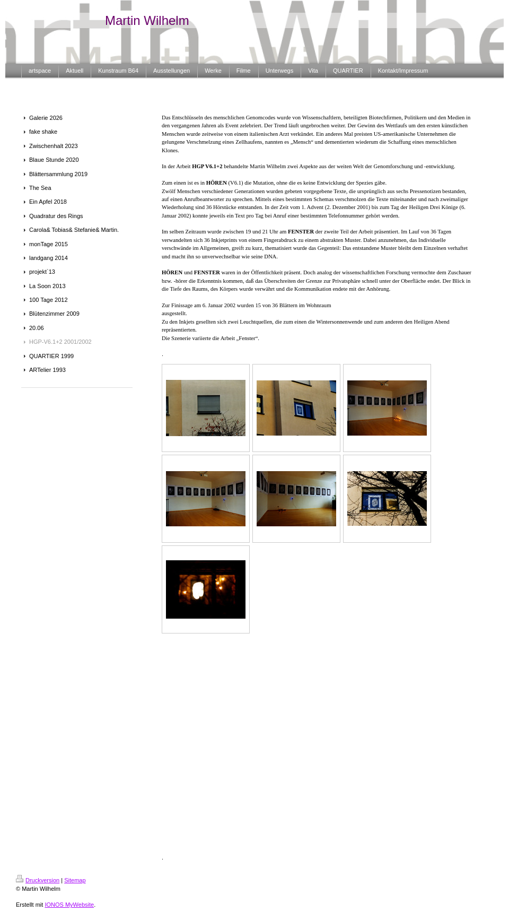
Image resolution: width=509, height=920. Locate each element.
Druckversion (37, 880)
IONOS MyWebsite (69, 904)
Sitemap (74, 880)
